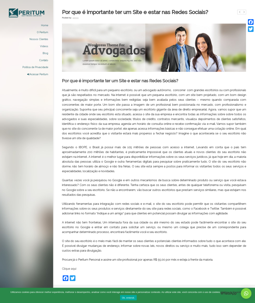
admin (76, 17)
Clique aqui (69, 268)
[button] (246, 293)
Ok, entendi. (128, 297)
